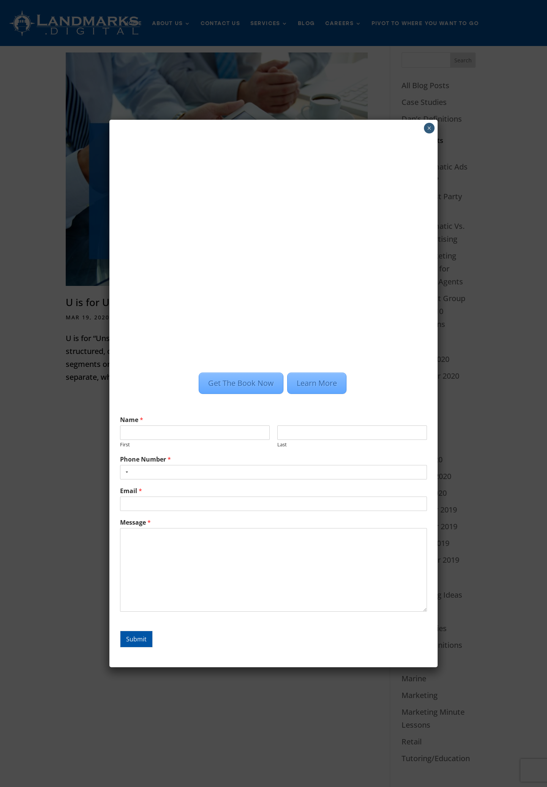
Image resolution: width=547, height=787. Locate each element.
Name (131, 420)
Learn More (317, 383)
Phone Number (145, 459)
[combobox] (125, 472)
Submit (136, 639)
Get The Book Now (241, 383)
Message (135, 523)
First (125, 444)
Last (282, 444)
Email (131, 491)
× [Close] (429, 128)
